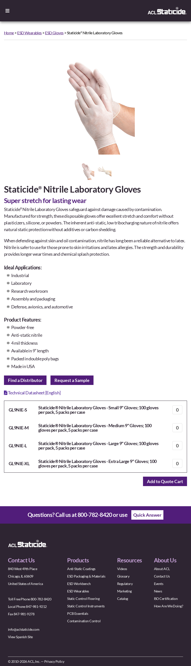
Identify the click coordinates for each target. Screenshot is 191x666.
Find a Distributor (25, 380)
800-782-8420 (95, 514)
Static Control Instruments (85, 606)
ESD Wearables (29, 32)
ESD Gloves (54, 32)
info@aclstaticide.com (23, 629)
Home (9, 32)
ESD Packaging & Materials (86, 576)
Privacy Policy (54, 661)
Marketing (124, 591)
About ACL (162, 569)
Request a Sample (72, 380)
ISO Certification (166, 598)
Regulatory (125, 584)
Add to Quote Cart (165, 481)
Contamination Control (83, 621)
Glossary (123, 576)
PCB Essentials (77, 613)
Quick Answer (147, 515)
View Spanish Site (20, 637)
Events (158, 584)
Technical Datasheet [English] (32, 392)
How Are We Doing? (168, 606)
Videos (122, 569)
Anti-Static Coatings (81, 569)
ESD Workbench (79, 584)
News (158, 591)
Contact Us (162, 576)
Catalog (122, 598)
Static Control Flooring (83, 598)
